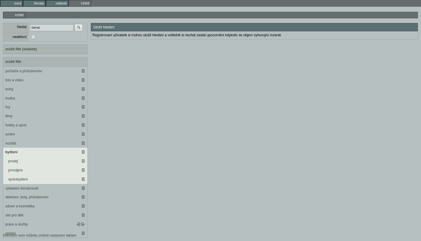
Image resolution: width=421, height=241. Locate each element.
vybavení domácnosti (21, 188)
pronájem (15, 170)
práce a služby (16, 224)
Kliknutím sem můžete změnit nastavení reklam (39, 235)
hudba (10, 98)
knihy (9, 89)
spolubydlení (18, 179)
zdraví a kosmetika (19, 206)
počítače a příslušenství (23, 71)
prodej (13, 161)
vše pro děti (14, 215)
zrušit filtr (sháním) (21, 49)
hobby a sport (16, 125)
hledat (22, 27)
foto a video (14, 80)
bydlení (11, 152)
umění (10, 134)
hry (7, 107)
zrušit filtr (13, 62)
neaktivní (20, 37)
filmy (9, 116)
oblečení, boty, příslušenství (27, 197)
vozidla (10, 143)
